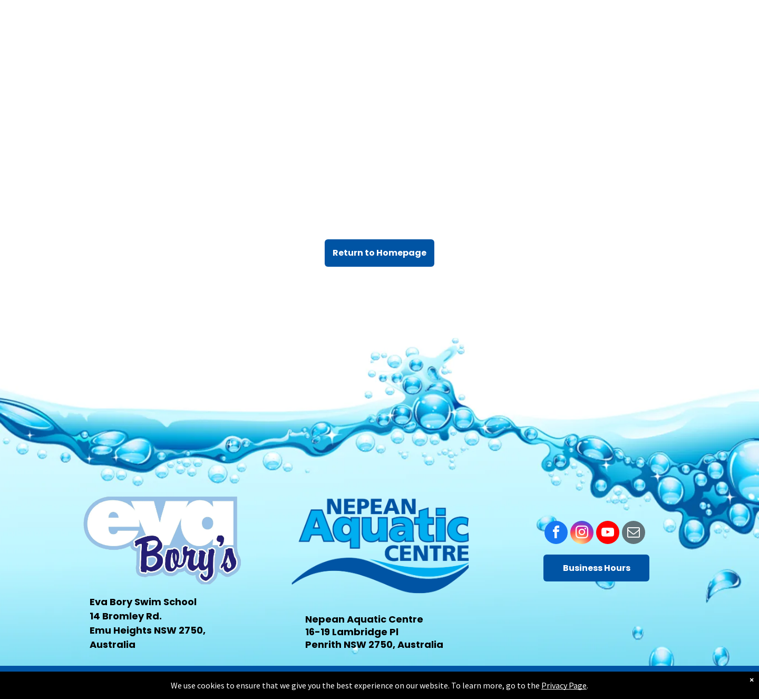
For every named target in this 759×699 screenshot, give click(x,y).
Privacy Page (564, 685)
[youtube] (607, 534)
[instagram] (581, 534)
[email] (633, 534)
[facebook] (556, 534)
